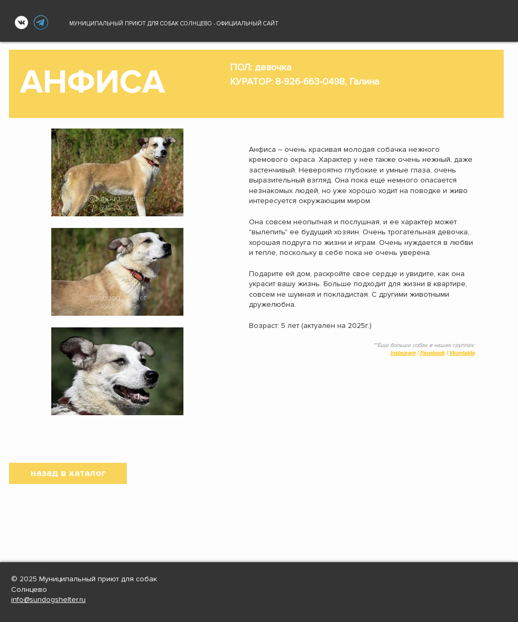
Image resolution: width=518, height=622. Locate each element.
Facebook (432, 353)
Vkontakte (462, 353)
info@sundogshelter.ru (48, 599)
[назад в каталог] (68, 473)
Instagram (402, 353)
